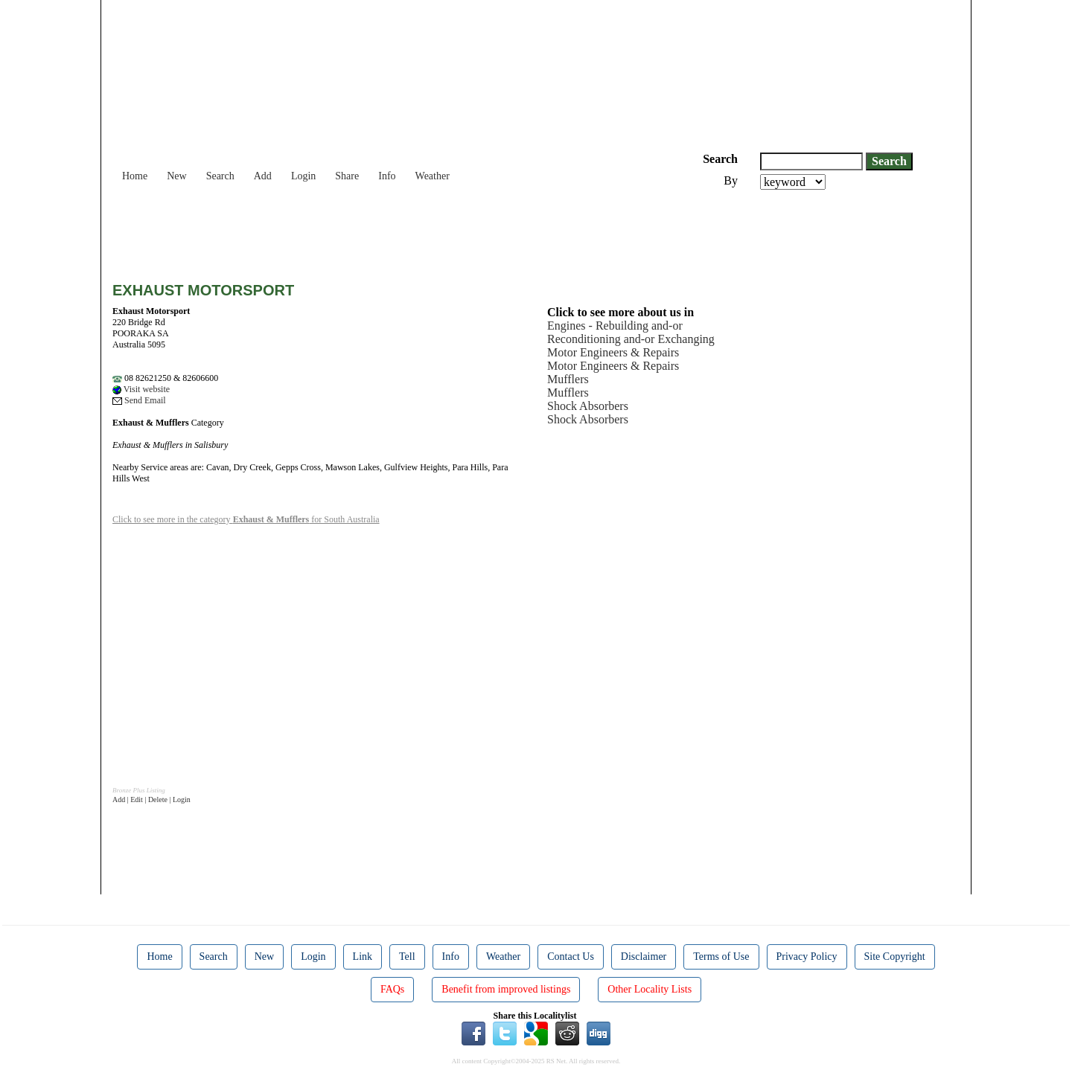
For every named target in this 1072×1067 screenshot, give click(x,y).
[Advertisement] (383, 230)
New (176, 176)
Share (347, 176)
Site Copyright (894, 956)
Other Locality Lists (649, 989)
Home (134, 176)
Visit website (141, 389)
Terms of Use (721, 956)
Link (362, 956)
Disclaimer (643, 956)
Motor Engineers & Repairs (613, 352)
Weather (432, 176)
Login (303, 176)
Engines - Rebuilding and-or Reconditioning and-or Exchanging (631, 332)
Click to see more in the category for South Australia (246, 519)
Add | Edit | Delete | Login (151, 799)
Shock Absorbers (587, 406)
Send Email (139, 400)
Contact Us (570, 956)
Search (220, 176)
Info (386, 176)
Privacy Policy (807, 956)
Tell (407, 956)
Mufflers (568, 379)
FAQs (392, 989)
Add (263, 176)
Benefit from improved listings (505, 989)
